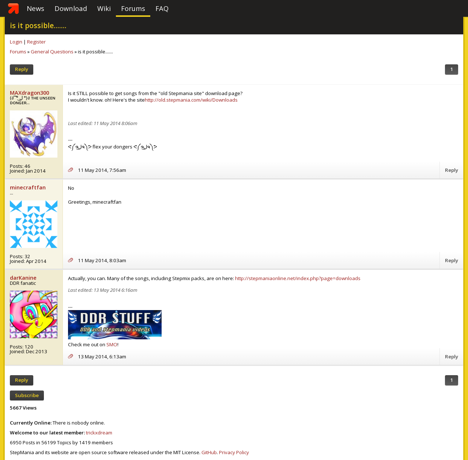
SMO (111, 344)
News (35, 8)
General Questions (52, 51)
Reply (21, 69)
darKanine (23, 277)
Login (16, 41)
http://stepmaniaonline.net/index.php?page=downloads (298, 278)
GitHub (209, 452)
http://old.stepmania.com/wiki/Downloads (191, 100)
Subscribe (27, 395)
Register (36, 41)
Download (70, 8)
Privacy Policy (234, 452)
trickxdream (99, 432)
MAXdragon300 (29, 92)
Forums (133, 8)
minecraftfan (28, 187)
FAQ (162, 8)
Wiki (104, 8)
